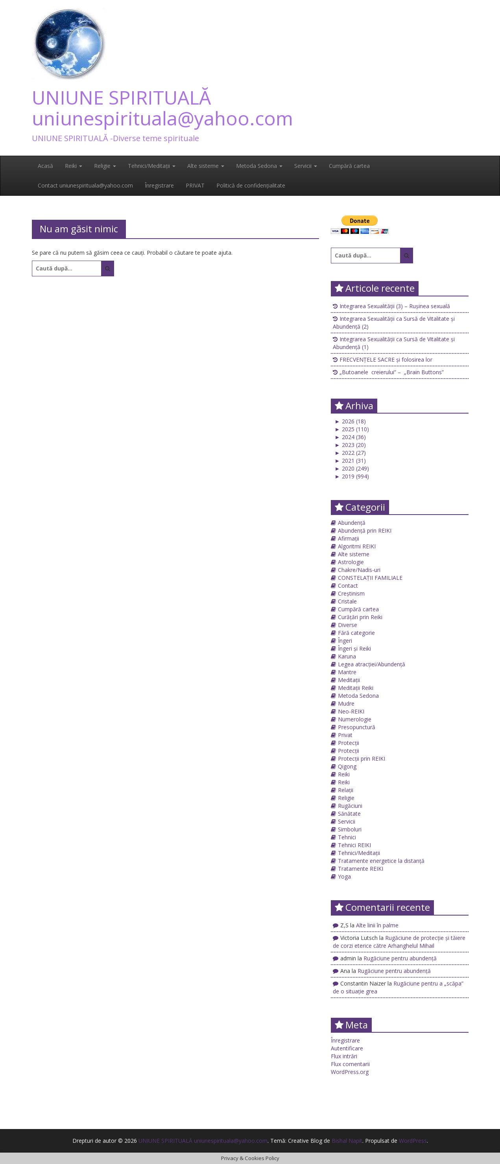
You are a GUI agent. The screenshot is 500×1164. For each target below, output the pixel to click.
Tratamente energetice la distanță (381, 860)
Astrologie (351, 562)
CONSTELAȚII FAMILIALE (370, 577)
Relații (345, 790)
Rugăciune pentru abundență (400, 958)
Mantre (347, 672)
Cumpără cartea (349, 165)
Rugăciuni (350, 805)
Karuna (347, 656)
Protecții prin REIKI (361, 758)
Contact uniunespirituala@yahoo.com (85, 185)
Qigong (347, 766)
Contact (348, 585)
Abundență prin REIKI (364, 530)
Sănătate (349, 813)
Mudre (346, 703)
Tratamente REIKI (360, 868)
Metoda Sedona (259, 165)
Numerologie (354, 719)
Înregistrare (159, 185)
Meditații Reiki (355, 687)
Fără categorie (356, 632)
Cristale (347, 601)
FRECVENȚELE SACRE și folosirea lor (385, 359)
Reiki (73, 165)
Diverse (347, 625)
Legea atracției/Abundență (371, 664)
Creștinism (351, 593)
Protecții (348, 743)
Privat (345, 735)
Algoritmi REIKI (357, 546)
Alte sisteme (205, 165)
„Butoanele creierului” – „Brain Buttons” (391, 372)
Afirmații (348, 538)
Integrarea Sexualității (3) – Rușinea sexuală (394, 306)
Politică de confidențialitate (250, 185)
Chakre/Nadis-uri (359, 570)
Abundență (351, 522)
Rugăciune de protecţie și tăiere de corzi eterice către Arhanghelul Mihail (399, 941)
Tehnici (347, 837)
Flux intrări (344, 1056)
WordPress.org (350, 1072)
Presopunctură (356, 727)
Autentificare (347, 1048)
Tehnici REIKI (354, 845)
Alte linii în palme (377, 925)
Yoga (344, 876)
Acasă (45, 165)
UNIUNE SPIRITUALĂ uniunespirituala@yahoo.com (162, 108)
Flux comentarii (350, 1064)
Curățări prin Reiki (360, 617)
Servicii (305, 165)
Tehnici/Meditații (151, 165)
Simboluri (350, 829)
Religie (105, 165)
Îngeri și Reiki (354, 648)
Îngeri (345, 640)
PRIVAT (195, 185)
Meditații (349, 680)
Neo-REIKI (351, 711)
